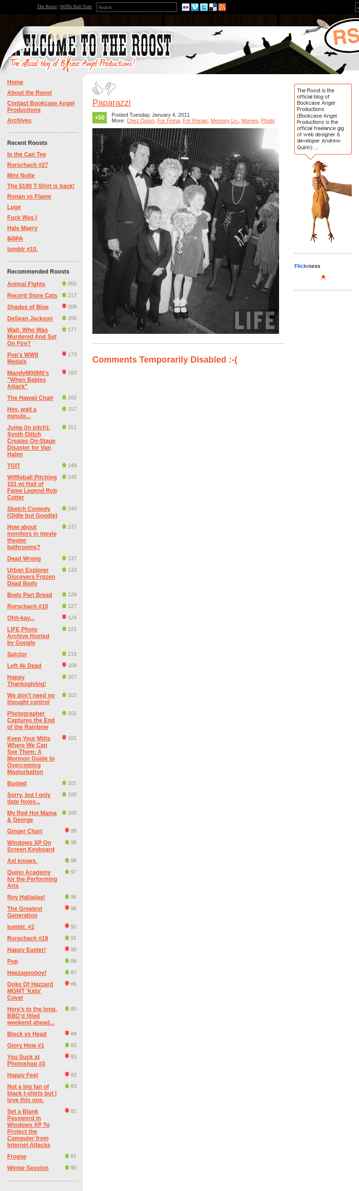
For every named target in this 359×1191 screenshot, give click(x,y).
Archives (19, 120)
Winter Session (28, 1168)
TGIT (13, 466)
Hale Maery (22, 228)
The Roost (46, 6)
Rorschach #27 (27, 165)
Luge (14, 207)
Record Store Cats (32, 295)
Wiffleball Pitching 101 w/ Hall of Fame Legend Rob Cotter (32, 487)
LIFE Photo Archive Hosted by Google (28, 636)
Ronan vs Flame (29, 196)
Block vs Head (26, 1034)
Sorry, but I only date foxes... (28, 798)
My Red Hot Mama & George (31, 816)
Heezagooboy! (26, 973)
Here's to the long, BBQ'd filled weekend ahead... (32, 1016)
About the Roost (29, 92)
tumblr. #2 (20, 927)
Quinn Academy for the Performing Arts (32, 879)
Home (15, 82)
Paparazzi (111, 103)
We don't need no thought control (31, 699)
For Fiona (168, 120)
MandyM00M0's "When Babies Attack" (28, 380)
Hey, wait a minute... (21, 412)
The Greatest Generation (24, 912)
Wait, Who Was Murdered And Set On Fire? (31, 337)
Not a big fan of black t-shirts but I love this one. (31, 1093)
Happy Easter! (26, 950)
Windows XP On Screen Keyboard (31, 846)
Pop (12, 961)
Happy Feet (22, 1075)
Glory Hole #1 (25, 1045)
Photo (268, 120)
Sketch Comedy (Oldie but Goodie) (32, 512)
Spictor (17, 654)
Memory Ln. (224, 120)
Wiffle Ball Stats (76, 6)
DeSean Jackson (30, 318)
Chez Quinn (141, 120)
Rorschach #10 (27, 606)
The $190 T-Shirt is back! (41, 186)
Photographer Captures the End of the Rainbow (31, 720)
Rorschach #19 (27, 938)
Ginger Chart (24, 831)
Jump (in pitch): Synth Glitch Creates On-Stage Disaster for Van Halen (31, 441)
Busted (17, 783)
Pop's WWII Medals (22, 358)
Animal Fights (26, 284)
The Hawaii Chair (30, 398)
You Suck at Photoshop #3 (26, 1060)
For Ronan (195, 120)
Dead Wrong (24, 558)
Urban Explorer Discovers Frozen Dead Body (31, 577)
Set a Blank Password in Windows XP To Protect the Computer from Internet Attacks (28, 1128)
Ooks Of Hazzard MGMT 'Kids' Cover (30, 991)
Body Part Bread (29, 595)
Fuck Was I (22, 217)
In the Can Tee (26, 154)
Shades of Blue (28, 307)
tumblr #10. (22, 249)
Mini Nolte (20, 175)
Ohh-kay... (20, 618)
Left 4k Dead (24, 665)
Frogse (16, 1156)
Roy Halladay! (26, 897)
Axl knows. (22, 861)
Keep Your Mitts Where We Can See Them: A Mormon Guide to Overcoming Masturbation (31, 755)
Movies (249, 120)
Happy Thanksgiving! (26, 680)
